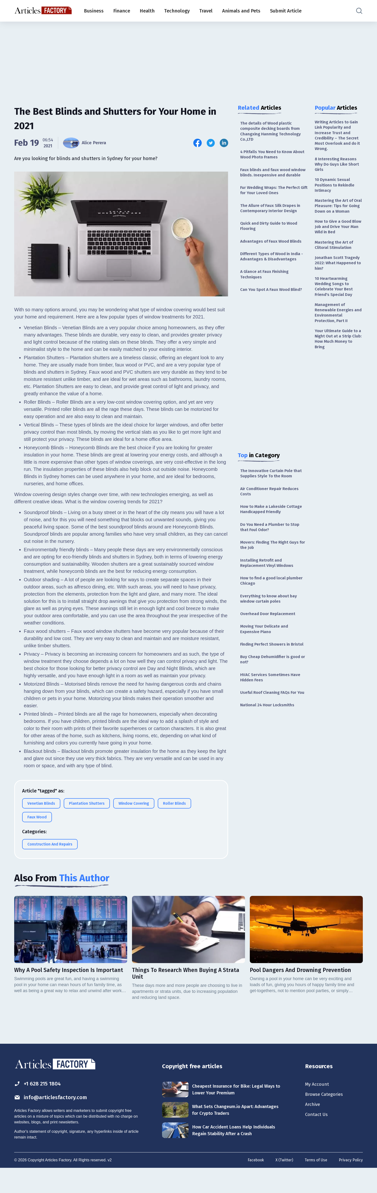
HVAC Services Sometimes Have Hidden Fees (271, 694)
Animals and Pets (241, 11)
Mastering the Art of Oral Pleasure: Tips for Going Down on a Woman (336, 212)
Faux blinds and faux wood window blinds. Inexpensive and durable (271, 177)
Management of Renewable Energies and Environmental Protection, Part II (339, 326)
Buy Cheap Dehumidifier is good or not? (271, 676)
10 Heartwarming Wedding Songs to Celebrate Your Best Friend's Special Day (334, 299)
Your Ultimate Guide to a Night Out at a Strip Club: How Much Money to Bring (337, 353)
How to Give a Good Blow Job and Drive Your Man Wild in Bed (338, 236)
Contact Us (317, 1140)
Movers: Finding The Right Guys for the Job (270, 558)
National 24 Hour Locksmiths (268, 728)
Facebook (254, 1184)
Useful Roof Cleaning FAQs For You (270, 713)
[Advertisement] (188, 58)
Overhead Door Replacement (268, 629)
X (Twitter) (283, 1184)
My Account (317, 1108)
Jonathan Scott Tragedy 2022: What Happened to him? (338, 274)
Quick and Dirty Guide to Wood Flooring (271, 235)
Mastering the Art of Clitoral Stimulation (335, 255)
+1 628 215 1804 (39, 1107)
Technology (177, 11)
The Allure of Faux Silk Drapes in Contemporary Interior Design (271, 216)
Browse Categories (325, 1119)
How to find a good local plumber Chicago (273, 595)
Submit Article (286, 11)
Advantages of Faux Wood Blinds (272, 250)
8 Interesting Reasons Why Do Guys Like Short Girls (338, 166)
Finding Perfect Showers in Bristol (273, 660)
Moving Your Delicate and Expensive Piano (265, 645)
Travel (206, 11)
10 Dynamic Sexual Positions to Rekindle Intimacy (336, 188)
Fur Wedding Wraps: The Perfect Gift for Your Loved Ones (271, 198)
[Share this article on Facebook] (197, 143)
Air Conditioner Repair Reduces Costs (271, 503)
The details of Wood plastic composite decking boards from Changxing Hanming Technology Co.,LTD (271, 132)
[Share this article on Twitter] (211, 143)
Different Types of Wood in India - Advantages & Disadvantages (273, 266)
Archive (313, 1129)
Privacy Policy (351, 1184)
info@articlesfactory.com (52, 1121)
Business (94, 11)
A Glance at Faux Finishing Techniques (265, 284)
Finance (121, 11)
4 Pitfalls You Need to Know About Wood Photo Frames (267, 155)
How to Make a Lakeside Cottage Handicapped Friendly (272, 521)
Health (147, 11)
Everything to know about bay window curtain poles (269, 613)
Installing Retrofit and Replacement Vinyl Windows (267, 576)
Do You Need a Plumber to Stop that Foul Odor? (271, 540)
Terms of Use (315, 1184)
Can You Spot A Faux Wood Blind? (273, 300)
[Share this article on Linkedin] (224, 143)
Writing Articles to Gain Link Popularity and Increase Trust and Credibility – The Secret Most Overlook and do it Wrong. (338, 136)
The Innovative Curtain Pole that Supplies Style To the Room (272, 484)
